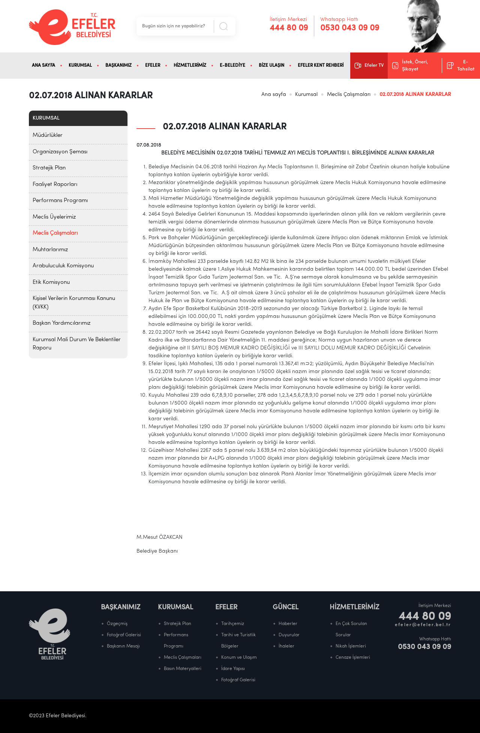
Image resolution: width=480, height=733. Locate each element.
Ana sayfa (273, 94)
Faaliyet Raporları (55, 184)
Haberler (288, 624)
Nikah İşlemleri (351, 646)
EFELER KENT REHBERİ (321, 65)
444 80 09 (289, 28)
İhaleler (286, 646)
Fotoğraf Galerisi (124, 635)
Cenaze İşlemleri (353, 657)
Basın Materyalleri (182, 669)
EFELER (152, 65)
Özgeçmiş (117, 624)
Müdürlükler (48, 135)
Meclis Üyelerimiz (54, 217)
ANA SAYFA (43, 65)
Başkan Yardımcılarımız (61, 323)
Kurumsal (306, 94)
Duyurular (289, 635)
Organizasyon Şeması (60, 152)
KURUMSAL (80, 65)
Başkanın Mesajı (123, 646)
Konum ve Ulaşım (239, 657)
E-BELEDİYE (232, 65)
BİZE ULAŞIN (271, 65)
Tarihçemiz (232, 624)
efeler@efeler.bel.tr (423, 625)
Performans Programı (60, 201)
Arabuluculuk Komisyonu (63, 266)
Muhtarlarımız (50, 250)
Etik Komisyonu (51, 282)
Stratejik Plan (49, 168)
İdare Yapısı (233, 669)
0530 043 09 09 (349, 28)
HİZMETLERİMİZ (190, 65)
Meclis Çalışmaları (348, 94)
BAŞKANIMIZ (118, 65)
